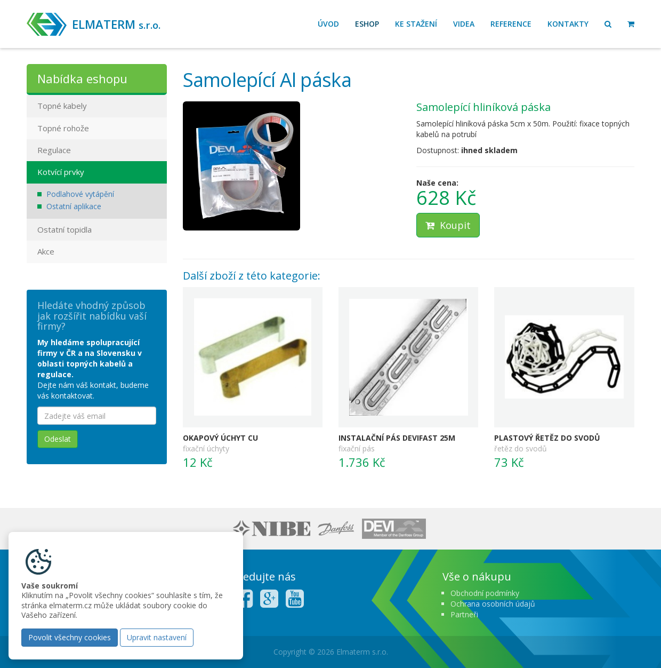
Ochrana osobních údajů (492, 604)
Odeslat (57, 439)
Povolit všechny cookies (69, 637)
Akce (45, 251)
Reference (510, 24)
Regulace (54, 150)
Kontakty (568, 24)
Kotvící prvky (60, 171)
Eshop (367, 24)
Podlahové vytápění (80, 194)
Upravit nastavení (157, 637)
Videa (463, 24)
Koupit (448, 225)
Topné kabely (62, 105)
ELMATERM (116, 24)
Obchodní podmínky (484, 593)
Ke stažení (416, 24)
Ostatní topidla (64, 229)
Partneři (464, 614)
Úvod (328, 24)
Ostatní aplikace (73, 206)
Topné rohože (63, 128)
